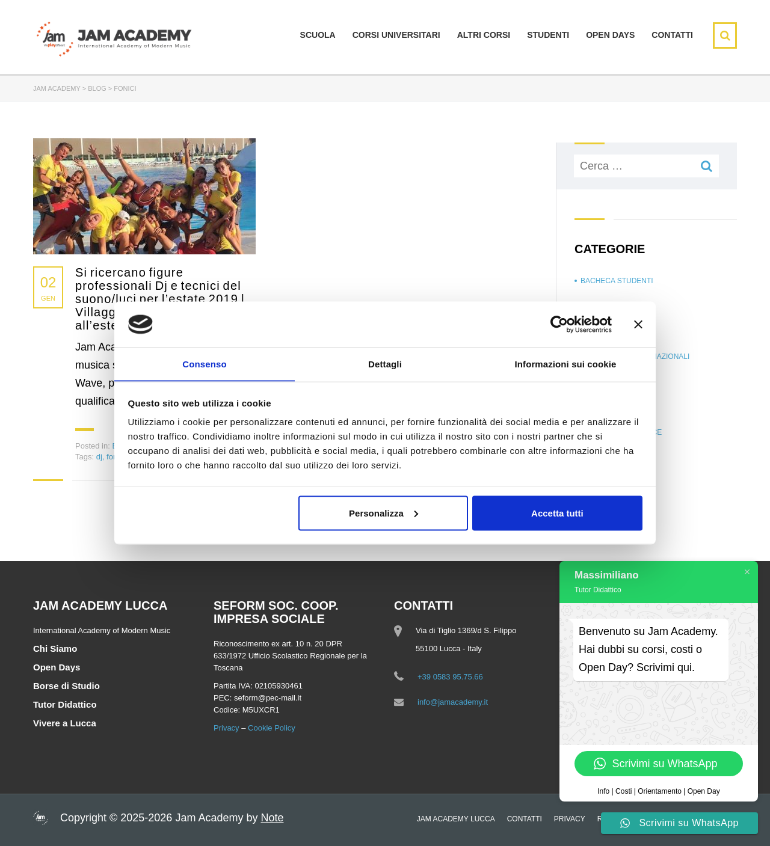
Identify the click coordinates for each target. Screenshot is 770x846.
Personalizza (383, 513)
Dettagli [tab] (385, 363)
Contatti (672, 35)
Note (271, 818)
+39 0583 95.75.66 (450, 676)
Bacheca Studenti (617, 281)
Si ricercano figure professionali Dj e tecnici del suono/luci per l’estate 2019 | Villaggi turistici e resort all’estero (160, 299)
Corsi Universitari (396, 35)
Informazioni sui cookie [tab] (566, 363)
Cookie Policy (271, 727)
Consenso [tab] (204, 363)
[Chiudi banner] (638, 324)
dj (99, 456)
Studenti (548, 35)
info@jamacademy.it (452, 702)
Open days (610, 35)
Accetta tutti (557, 513)
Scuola (318, 35)
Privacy (226, 727)
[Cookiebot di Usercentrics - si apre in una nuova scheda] (559, 324)
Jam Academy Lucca (456, 819)
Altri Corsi (483, 35)
